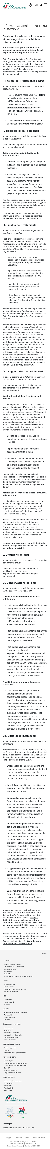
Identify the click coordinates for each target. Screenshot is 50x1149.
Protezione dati (31, 1143)
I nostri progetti (9, 1002)
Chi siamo (7, 960)
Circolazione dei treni (11, 1037)
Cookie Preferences (38, 1138)
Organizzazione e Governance (14, 967)
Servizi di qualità (9, 1017)
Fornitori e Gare (9, 1057)
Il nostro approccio (10, 1048)
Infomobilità (7, 1085)
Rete (5, 996)
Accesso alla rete (9, 984)
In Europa (7, 1004)
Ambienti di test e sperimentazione (15, 989)
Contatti (33, 1141)
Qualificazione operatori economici (15, 1065)
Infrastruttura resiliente (11, 1032)
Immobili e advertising (11, 991)
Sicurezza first (8, 1028)
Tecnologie (7, 1030)
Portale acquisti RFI (10, 1070)
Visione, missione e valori (12, 964)
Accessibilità (8, 1015)
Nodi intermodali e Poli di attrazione (15, 1012)
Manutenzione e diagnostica (13, 1035)
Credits (27, 1138)
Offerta (5, 980)
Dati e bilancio (8, 974)
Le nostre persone (10, 969)
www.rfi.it (14, 246)
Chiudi (43, 954)
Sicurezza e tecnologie (12, 1024)
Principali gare (8, 1061)
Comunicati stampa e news (13, 1081)
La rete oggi (8, 999)
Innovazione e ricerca (11, 1044)
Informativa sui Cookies (15, 1146)
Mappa (8, 1138)
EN (36, 5)
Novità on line (8, 1083)
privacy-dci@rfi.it (24, 365)
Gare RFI (7, 1068)
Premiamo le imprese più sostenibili (15, 1063)
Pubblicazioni (8, 1088)
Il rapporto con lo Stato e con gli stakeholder (18, 976)
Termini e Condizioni (16, 1143)
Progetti (6, 1050)
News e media (9, 1077)
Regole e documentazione (12, 1073)
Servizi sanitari (9, 987)
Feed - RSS (8, 1090)
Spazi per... (7, 1020)
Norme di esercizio (10, 1040)
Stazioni (6, 1009)
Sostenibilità (8, 971)
